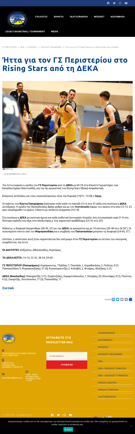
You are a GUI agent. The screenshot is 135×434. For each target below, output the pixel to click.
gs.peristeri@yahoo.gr (12, 377)
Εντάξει (68, 429)
